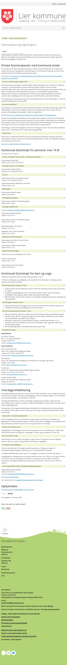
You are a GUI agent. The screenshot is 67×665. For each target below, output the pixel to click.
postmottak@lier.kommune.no (12, 603)
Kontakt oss (62, 4)
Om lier (54, 4)
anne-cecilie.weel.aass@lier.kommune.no (20, 355)
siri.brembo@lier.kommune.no (16, 374)
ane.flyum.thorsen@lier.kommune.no (18, 343)
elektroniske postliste (52, 609)
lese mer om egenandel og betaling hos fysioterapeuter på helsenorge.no (31, 115)
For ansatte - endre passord (11, 639)
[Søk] (63, 28)
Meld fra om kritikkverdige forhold (14, 633)
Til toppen (4, 534)
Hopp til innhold (5, 1)
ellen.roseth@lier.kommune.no (16, 365)
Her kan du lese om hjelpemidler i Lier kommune (17, 490)
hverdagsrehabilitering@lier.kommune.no (20, 210)
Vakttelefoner (6, 626)
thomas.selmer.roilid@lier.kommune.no (19, 384)
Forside (4, 38)
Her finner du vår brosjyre (10, 477)
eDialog (50, 606)
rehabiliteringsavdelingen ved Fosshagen (29, 480)
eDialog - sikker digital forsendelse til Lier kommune (20, 614)
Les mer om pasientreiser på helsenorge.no (16, 144)
